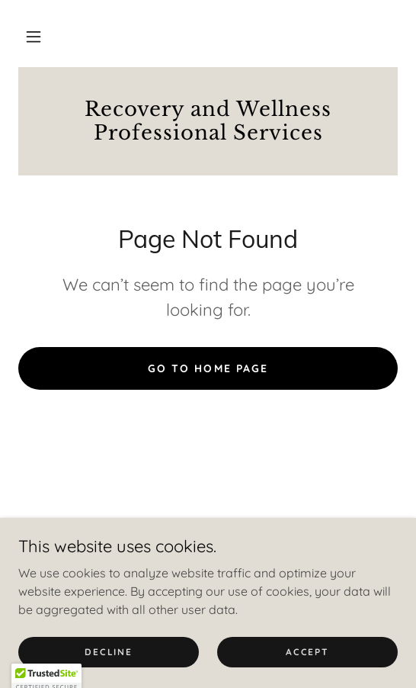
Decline (108, 651)
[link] (208, 121)
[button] (33, 36)
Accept (307, 651)
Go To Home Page (207, 368)
